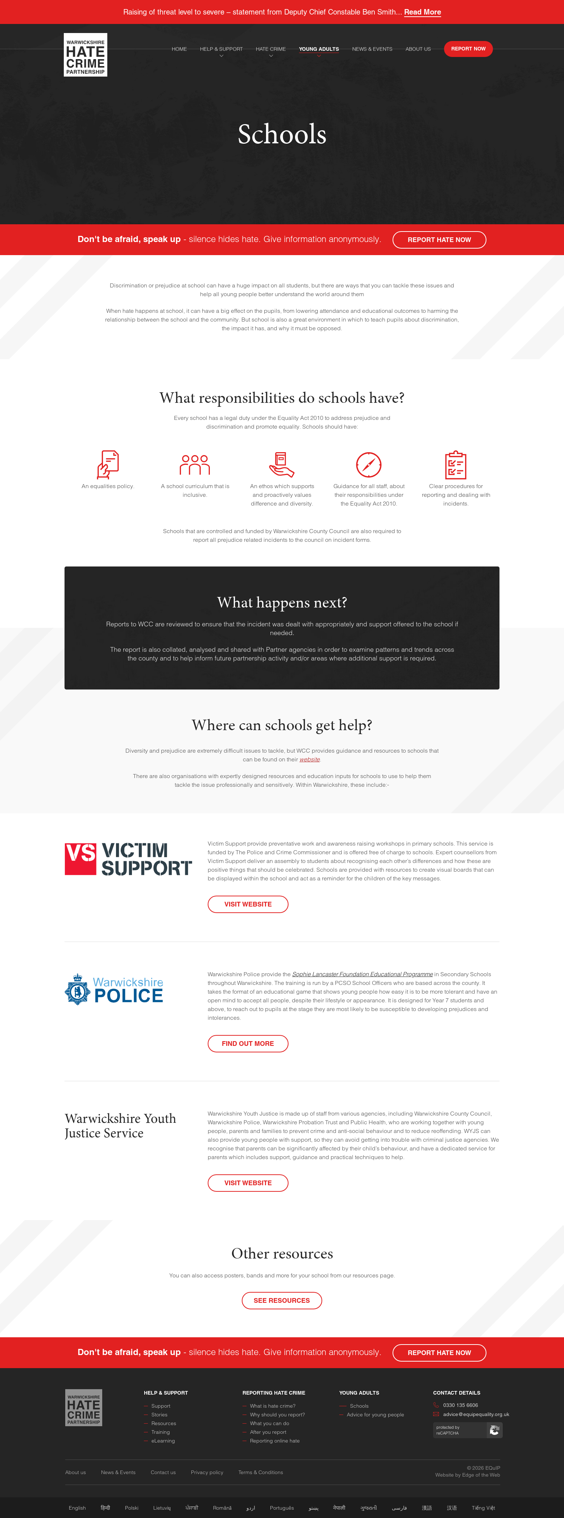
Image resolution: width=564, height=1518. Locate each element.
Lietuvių (162, 1508)
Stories (155, 1414)
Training (157, 1432)
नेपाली (339, 1508)
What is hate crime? (268, 1406)
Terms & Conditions (261, 1472)
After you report (264, 1432)
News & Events (118, 1472)
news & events (372, 49)
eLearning (159, 1440)
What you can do (265, 1423)
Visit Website (248, 904)
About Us (418, 49)
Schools (354, 1406)
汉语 (452, 1508)
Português (282, 1508)
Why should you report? (273, 1414)
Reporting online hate (271, 1440)
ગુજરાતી (368, 1508)
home (179, 49)
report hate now (439, 240)
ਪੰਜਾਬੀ (192, 1508)
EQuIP (492, 1468)
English (77, 1508)
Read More (422, 12)
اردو (250, 1508)
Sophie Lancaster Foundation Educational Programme (362, 974)
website (309, 759)
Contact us (163, 1472)
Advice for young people (371, 1414)
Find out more (248, 1043)
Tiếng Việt (483, 1508)
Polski (131, 1508)
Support (157, 1406)
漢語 (427, 1508)
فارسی (399, 1508)
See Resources (282, 1300)
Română (222, 1508)
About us (75, 1472)
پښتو (314, 1508)
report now (468, 49)
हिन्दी (105, 1508)
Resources (160, 1423)
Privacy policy (207, 1472)
